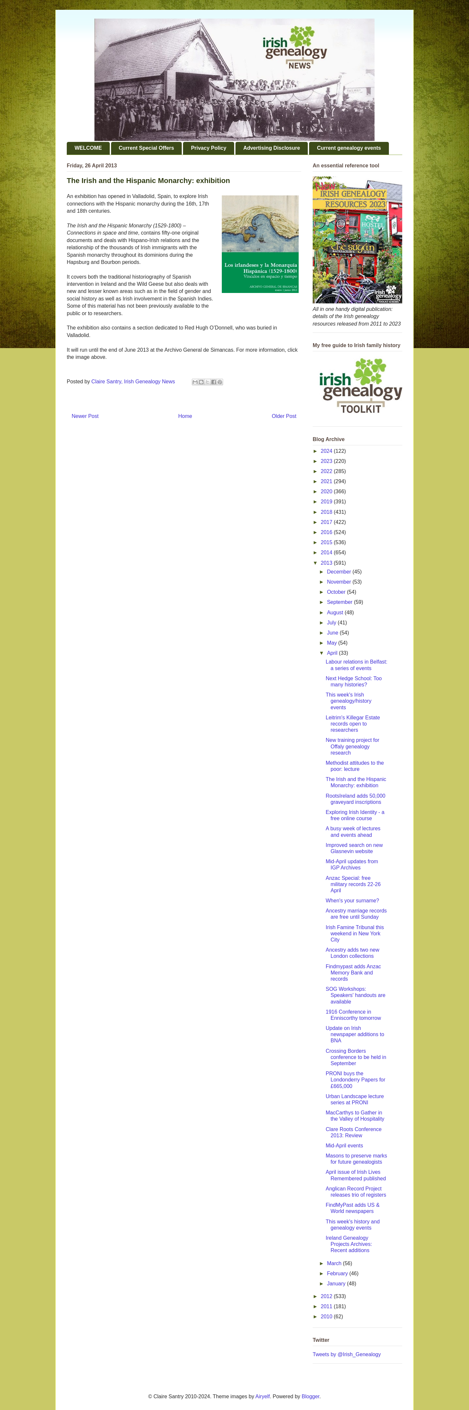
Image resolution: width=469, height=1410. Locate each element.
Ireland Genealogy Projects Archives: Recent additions (349, 1244)
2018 (327, 512)
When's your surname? (352, 900)
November (339, 582)
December (339, 572)
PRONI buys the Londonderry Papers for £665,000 (355, 1080)
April (333, 653)
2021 (327, 481)
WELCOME (88, 148)
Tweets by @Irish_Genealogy (347, 1354)
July (332, 622)
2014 (327, 552)
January (337, 1283)
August (336, 612)
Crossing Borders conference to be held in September (356, 1057)
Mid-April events (344, 1145)
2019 (327, 501)
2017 (327, 522)
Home (185, 416)
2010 (327, 1316)
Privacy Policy (208, 148)
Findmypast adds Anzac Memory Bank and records (353, 973)
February (338, 1273)
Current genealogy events (349, 148)
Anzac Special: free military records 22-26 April (353, 884)
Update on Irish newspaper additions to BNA (355, 1034)
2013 (327, 563)
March (335, 1263)
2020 (327, 491)
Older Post (284, 416)
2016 (327, 532)
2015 (327, 542)
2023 (327, 461)
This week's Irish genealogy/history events (348, 701)
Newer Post (85, 416)
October (337, 592)
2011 (327, 1306)
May (332, 643)
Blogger (310, 1396)
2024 (327, 451)
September (340, 602)
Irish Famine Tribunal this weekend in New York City (355, 934)
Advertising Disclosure (271, 148)
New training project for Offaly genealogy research (352, 746)
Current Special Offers (146, 148)
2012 (327, 1296)
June (333, 633)
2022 (327, 471)
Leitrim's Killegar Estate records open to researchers (353, 724)
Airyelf (262, 1396)
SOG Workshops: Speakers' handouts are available (356, 995)
